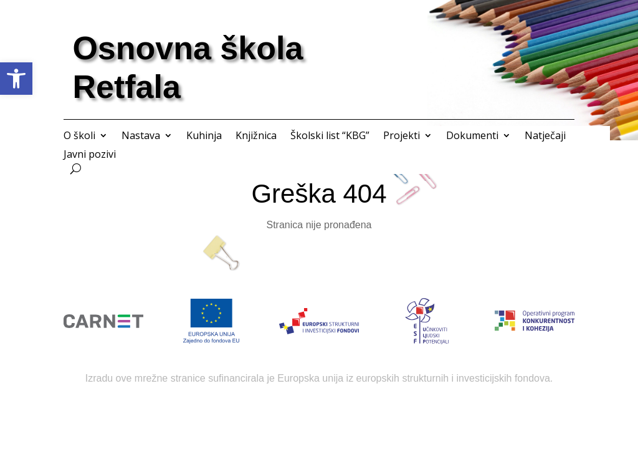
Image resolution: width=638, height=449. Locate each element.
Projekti (401, 136)
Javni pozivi (90, 155)
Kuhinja (204, 136)
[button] (16, 78)
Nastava (140, 136)
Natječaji (545, 136)
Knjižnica (256, 136)
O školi (79, 136)
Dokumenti (472, 136)
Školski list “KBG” (329, 136)
